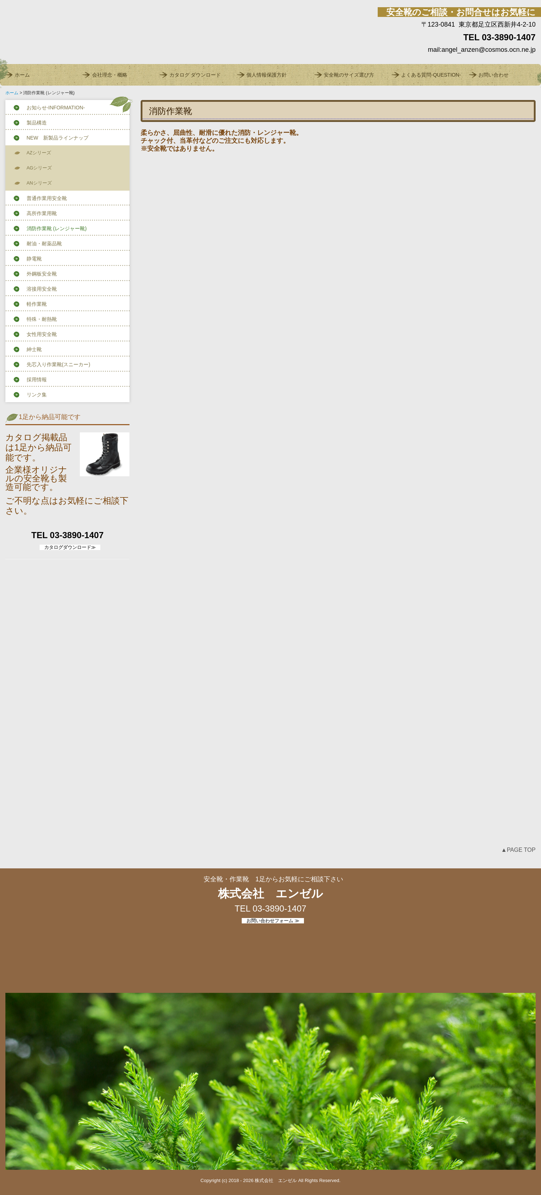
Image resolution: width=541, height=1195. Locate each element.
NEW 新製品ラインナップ (58, 138)
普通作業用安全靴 (47, 198)
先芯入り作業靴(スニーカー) (58, 364)
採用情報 (37, 379)
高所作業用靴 (42, 213)
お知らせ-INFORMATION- (56, 107)
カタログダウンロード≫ (70, 547)
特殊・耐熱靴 (42, 319)
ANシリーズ (39, 183)
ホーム (22, 75)
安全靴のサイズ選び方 (349, 75)
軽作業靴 (37, 304)
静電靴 (34, 259)
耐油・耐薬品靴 (44, 243)
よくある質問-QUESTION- (431, 75)
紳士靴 (34, 349)
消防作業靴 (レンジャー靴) (57, 228)
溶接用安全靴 (42, 289)
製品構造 (37, 123)
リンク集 (37, 394)
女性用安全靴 (42, 334)
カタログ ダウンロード (195, 75)
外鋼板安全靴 (42, 274)
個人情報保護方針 (266, 75)
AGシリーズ (39, 168)
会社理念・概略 (109, 75)
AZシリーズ (39, 152)
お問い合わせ (493, 75)
